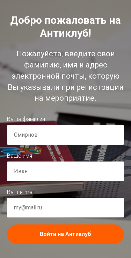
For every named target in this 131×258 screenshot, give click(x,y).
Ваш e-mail (21, 192)
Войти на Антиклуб (82, 234)
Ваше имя (19, 155)
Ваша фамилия (26, 119)
